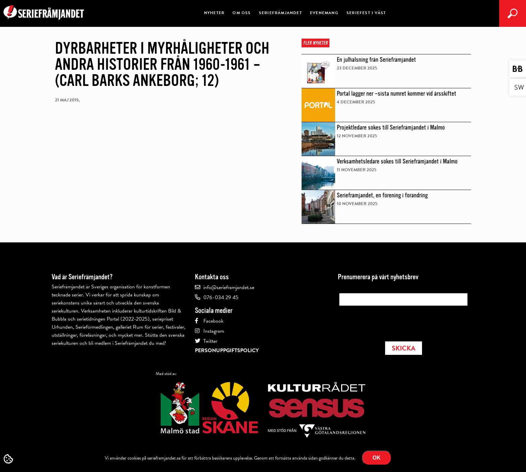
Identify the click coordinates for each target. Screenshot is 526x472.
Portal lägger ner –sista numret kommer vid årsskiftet (396, 93)
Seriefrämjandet (280, 13)
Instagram (213, 331)
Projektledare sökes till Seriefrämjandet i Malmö (391, 127)
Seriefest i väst (366, 13)
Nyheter (214, 13)
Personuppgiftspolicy (227, 350)
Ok (377, 458)
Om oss (241, 13)
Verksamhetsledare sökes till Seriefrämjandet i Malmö (397, 161)
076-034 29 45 (221, 297)
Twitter (210, 341)
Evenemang (324, 13)
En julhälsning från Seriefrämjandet (376, 59)
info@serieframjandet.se (228, 287)
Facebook (213, 321)
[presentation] (390, 322)
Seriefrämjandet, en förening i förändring (382, 195)
